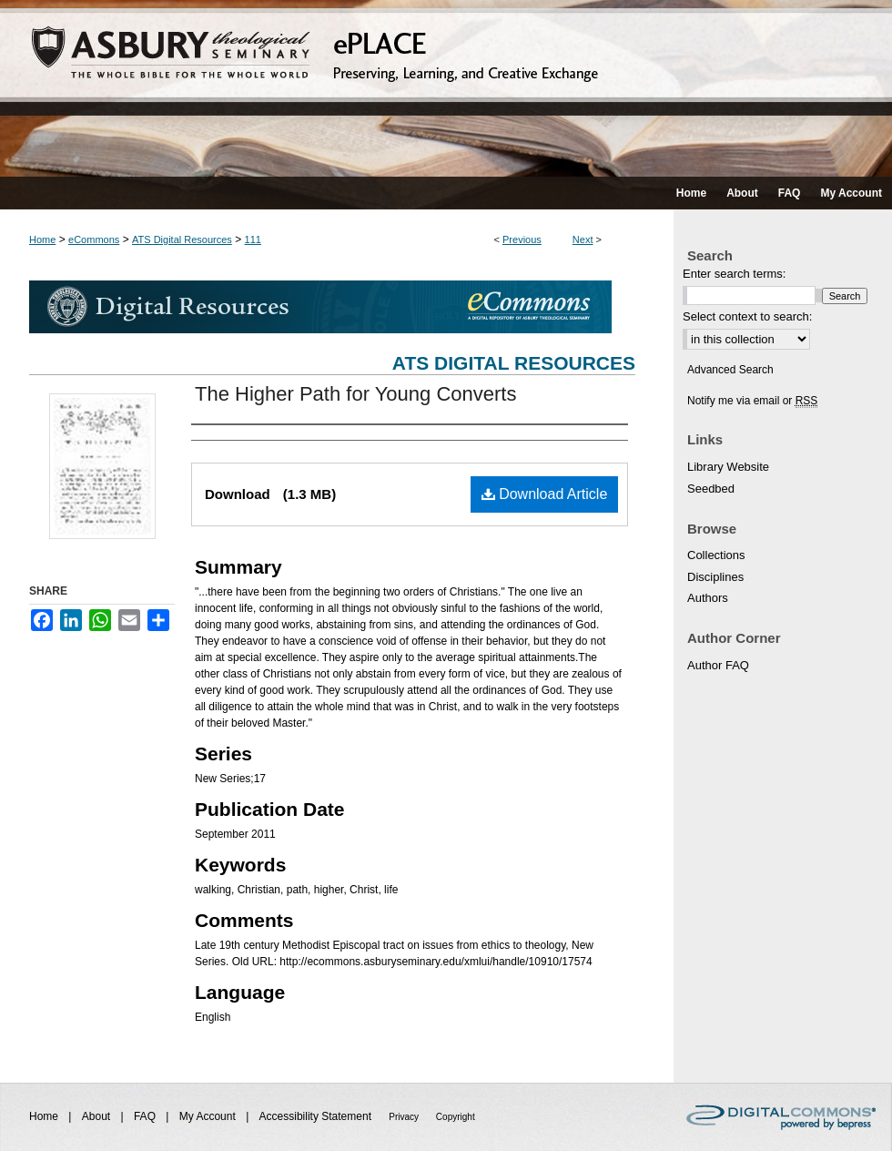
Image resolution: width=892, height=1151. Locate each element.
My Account (208, 1116)
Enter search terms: (734, 273)
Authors (707, 598)
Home (42, 239)
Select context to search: (747, 316)
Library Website (728, 467)
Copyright (455, 1117)
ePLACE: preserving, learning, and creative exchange (446, 88)
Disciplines (715, 577)
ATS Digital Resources (182, 239)
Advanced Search (730, 369)
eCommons (93, 239)
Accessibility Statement (317, 1116)
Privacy (405, 1117)
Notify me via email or (752, 400)
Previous (522, 239)
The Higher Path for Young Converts (355, 393)
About (98, 1116)
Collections (716, 555)
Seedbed (711, 488)
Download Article (544, 494)
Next (583, 239)
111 (253, 239)
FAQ (146, 1116)
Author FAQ (718, 665)
